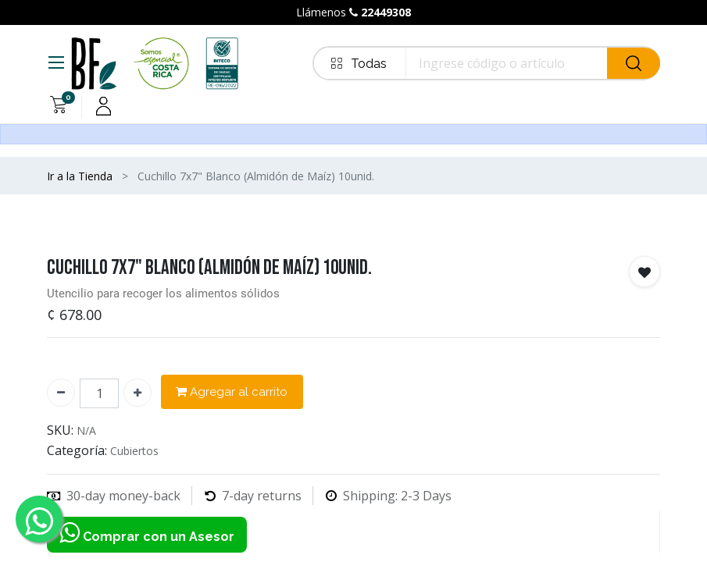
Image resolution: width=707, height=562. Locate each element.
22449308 (386, 12)
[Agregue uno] (137, 393)
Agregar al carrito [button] (231, 392)
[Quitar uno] (61, 393)
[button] (644, 271)
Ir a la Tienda (79, 176)
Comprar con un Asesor (146, 534)
